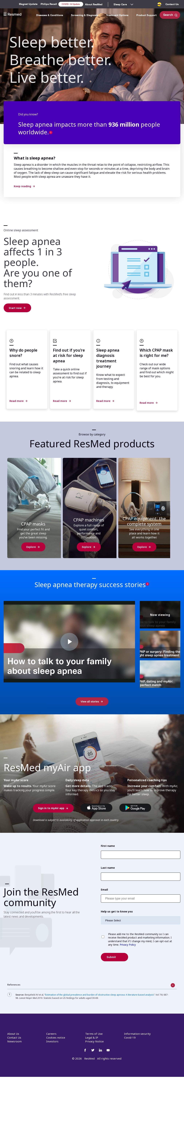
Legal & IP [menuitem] (91, 1037)
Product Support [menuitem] (146, 15)
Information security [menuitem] (137, 1033)
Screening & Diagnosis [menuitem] (84, 15)
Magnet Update (28, 4)
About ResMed (93, 4)
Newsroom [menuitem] (14, 1041)
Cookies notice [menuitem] (55, 1037)
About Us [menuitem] (13, 1033)
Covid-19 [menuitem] (130, 1037)
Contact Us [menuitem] (172, 4)
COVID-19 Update (71, 4)
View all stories (90, 701)
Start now (15, 307)
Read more (16, 401)
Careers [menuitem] (51, 1033)
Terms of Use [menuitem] (94, 1033)
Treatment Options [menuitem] (117, 15)
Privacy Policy (127, 944)
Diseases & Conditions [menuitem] (49, 15)
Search (170, 15)
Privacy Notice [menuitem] (94, 1041)
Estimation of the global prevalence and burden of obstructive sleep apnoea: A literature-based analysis (99, 994)
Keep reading (22, 186)
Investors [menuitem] (52, 1041)
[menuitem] (159, 5)
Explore (31, 547)
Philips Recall (49, 4)
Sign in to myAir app (51, 808)
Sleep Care (120, 4)
